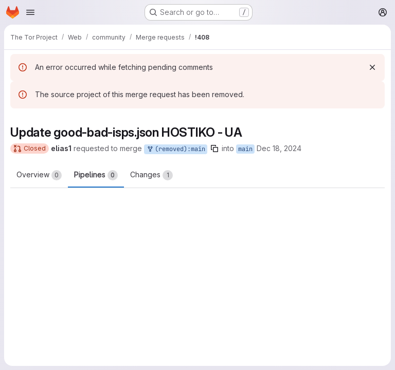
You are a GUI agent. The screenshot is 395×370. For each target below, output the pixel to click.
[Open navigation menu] (30, 12)
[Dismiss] (372, 67)
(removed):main (175, 149)
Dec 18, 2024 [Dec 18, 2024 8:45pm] (279, 148)
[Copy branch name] (214, 148)
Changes (151, 175)
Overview (39, 175)
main (245, 149)
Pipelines (96, 175)
